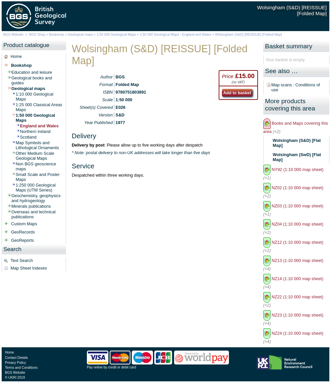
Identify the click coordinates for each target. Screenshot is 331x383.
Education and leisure (31, 72)
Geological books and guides (31, 80)
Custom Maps (24, 223)
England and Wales (39, 125)
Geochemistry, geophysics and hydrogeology (35, 198)
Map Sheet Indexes (29, 268)
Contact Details (16, 358)
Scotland (28, 137)
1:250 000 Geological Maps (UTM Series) (35, 187)
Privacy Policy (15, 362)
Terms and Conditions (21, 367)
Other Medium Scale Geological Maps (35, 156)
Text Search (22, 260)
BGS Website (13, 34)
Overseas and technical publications (33, 214)
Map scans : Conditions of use (295, 87)
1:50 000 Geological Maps (116, 34)
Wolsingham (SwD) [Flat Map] (297, 157)
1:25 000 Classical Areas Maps (39, 107)
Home (16, 56)
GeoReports (22, 240)
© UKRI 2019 (15, 377)
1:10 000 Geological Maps (34, 97)
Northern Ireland (35, 131)
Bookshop (56, 34)
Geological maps (80, 34)
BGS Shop (37, 34)
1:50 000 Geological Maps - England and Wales (175, 34)
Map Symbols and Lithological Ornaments (37, 145)
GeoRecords (23, 232)
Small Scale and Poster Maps (37, 177)
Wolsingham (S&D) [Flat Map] (297, 143)
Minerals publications (31, 206)
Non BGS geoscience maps (36, 166)
